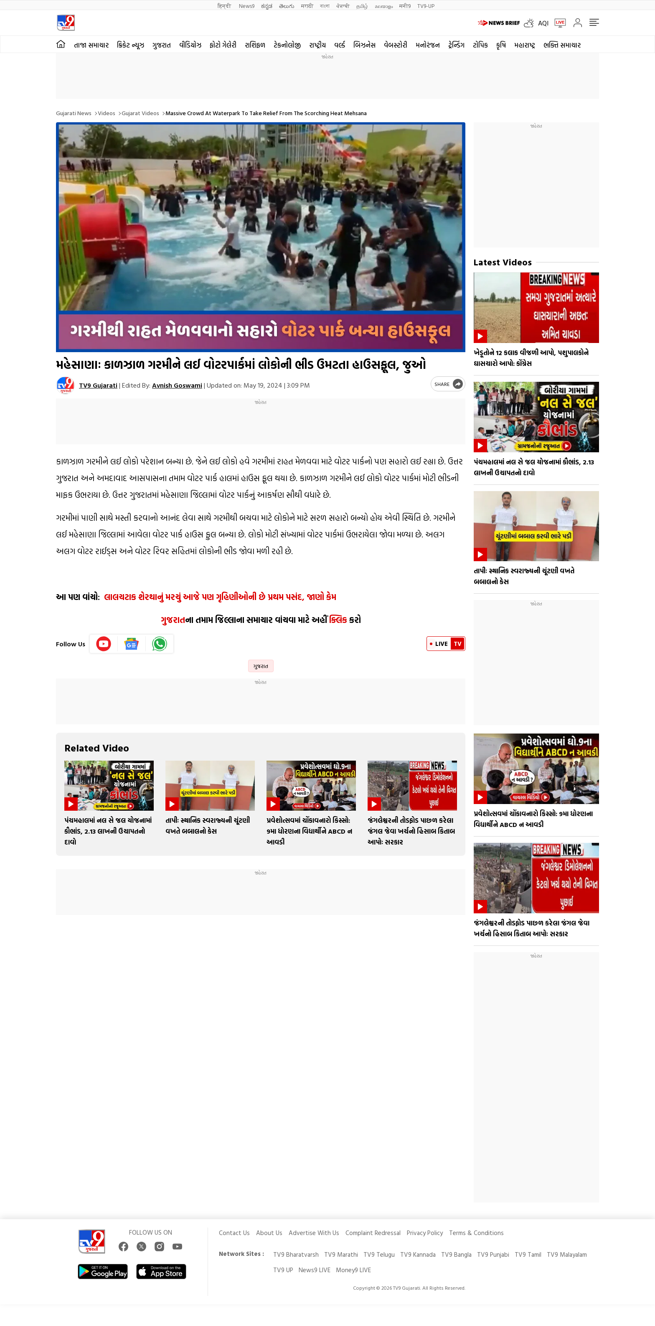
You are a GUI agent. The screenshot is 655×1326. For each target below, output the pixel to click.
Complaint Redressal (373, 1233)
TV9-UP (425, 6)
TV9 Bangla (456, 1254)
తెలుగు (286, 6)
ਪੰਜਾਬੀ (343, 6)
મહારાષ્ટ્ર (524, 45)
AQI (543, 23)
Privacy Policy (425, 1233)
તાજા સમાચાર (91, 45)
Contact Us (234, 1233)
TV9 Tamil (528, 1254)
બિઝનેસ (364, 45)
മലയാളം (384, 6)
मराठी (307, 6)
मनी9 (405, 6)
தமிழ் (362, 6)
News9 (246, 6)
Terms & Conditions (476, 1233)
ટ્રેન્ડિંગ (456, 45)
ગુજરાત (161, 45)
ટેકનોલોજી (287, 45)
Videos (106, 112)
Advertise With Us (314, 1233)
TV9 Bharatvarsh (296, 1254)
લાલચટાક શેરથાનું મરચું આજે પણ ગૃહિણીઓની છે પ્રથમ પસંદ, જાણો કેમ (219, 596)
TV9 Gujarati (98, 385)
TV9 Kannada (418, 1254)
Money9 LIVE (353, 1270)
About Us (269, 1233)
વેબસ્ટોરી (395, 45)
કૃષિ (501, 45)
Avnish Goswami (177, 385)
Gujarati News (73, 112)
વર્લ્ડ (339, 45)
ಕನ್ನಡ (266, 6)
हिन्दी (225, 6)
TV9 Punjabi (493, 1254)
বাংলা (325, 6)
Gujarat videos (140, 112)
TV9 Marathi (341, 1254)
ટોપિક (480, 45)
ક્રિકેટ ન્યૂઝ (130, 45)
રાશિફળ (255, 45)
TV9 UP (283, 1270)
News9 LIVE (314, 1270)
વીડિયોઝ (190, 45)
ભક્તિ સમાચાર (562, 45)
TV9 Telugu (379, 1254)
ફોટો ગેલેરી (223, 45)
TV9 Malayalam (567, 1254)
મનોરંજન (428, 45)
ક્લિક (337, 619)
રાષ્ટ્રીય (317, 45)
